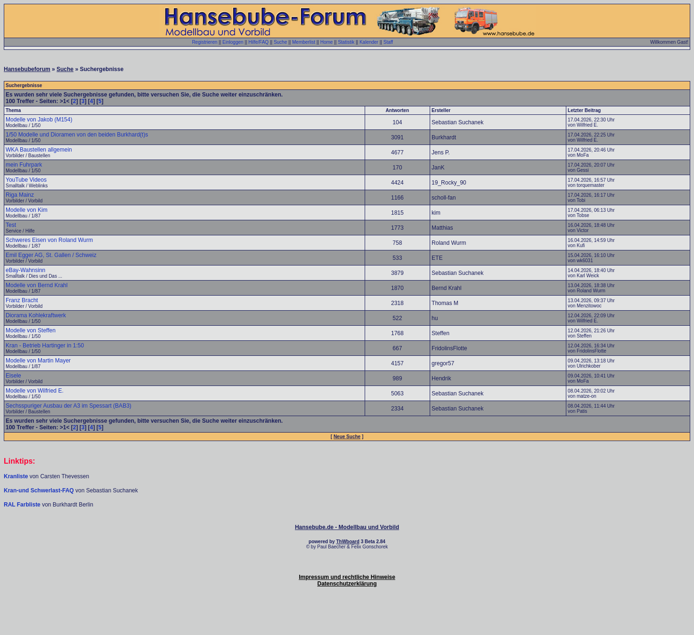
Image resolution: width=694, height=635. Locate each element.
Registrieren (204, 42)
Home (326, 42)
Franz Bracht (22, 300)
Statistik (346, 42)
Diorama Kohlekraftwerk (36, 315)
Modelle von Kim (27, 210)
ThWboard (347, 541)
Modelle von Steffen (31, 330)
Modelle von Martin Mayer (38, 360)
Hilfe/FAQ (258, 42)
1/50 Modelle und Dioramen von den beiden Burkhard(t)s (77, 134)
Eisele (13, 375)
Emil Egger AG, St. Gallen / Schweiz (51, 255)
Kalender (368, 42)
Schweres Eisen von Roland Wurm (49, 240)
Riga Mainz (20, 195)
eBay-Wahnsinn (25, 270)
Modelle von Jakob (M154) (39, 119)
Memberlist (303, 42)
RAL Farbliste (23, 504)
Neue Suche (347, 436)
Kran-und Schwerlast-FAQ (39, 490)
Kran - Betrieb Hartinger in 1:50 (45, 345)
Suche (280, 42)
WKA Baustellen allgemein (39, 149)
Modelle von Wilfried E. (35, 390)
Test (11, 225)
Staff (388, 42)
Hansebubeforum (27, 69)
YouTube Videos (26, 180)
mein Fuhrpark (24, 164)
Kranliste (16, 476)
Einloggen (232, 42)
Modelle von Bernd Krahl (36, 285)
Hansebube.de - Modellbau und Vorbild (347, 527)
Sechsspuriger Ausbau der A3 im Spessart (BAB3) (68, 405)
